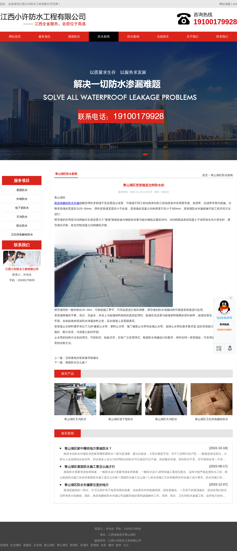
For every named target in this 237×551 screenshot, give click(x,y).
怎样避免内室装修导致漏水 (82, 357)
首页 (205, 175)
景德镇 (94, 545)
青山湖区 (49, 545)
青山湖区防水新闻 (222, 175)
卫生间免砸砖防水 (22, 234)
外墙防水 (21, 198)
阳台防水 (21, 225)
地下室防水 (22, 207)
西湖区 (74, 545)
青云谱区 (62, 545)
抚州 (118, 545)
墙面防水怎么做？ (76, 362)
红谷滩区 (15, 545)
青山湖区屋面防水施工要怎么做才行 (89, 466)
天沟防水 (21, 216)
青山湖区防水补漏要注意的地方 (86, 485)
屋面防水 (74, 36)
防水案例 (133, 36)
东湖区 (84, 545)
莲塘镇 (4, 545)
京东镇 (38, 545)
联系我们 (222, 36)
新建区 (27, 545)
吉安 (103, 545)
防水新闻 (104, 36)
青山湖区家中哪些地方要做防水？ (88, 448)
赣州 (111, 545)
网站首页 (15, 36)
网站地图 (224, 4)
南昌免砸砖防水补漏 (66, 203)
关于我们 (192, 36)
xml (235, 4)
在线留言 (163, 36)
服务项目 (44, 36)
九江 (126, 545)
